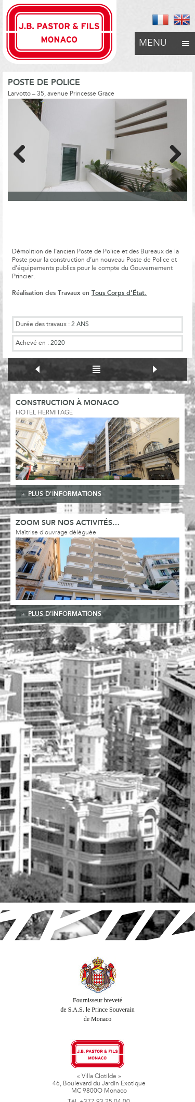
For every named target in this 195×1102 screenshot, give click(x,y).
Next (171, 152)
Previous (23, 152)
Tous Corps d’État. (119, 293)
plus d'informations (64, 494)
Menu (165, 40)
